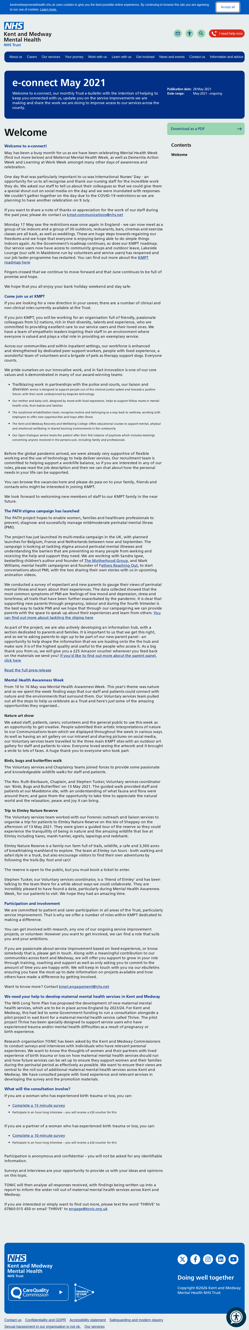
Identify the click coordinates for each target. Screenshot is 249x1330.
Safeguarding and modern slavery (136, 1320)
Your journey (74, 57)
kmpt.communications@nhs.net (95, 214)
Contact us (197, 57)
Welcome (179, 154)
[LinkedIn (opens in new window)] (221, 1259)
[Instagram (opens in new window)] (208, 1259)
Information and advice (226, 57)
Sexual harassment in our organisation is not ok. (42, 1327)
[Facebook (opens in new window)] (195, 1259)
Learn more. (48, 9)
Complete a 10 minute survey (38, 1135)
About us (15, 57)
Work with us (97, 57)
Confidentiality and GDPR (45, 1320)
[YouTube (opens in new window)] (233, 1259)
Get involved (145, 57)
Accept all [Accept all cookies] (228, 7)
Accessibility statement (87, 1320)
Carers (32, 57)
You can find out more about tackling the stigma (82, 615)
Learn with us (121, 57)
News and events (172, 57)
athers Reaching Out (119, 565)
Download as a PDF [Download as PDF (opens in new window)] (188, 128)
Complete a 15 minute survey (38, 1105)
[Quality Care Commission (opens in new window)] (38, 1292)
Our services (51, 57)
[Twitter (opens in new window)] (182, 1259)
